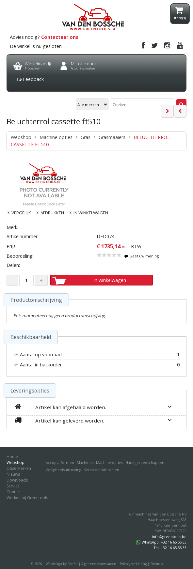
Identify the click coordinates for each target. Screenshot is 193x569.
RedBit (73, 563)
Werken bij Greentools (27, 497)
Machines (85, 462)
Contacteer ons (59, 37)
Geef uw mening (141, 256)
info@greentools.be (169, 536)
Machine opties (56, 137)
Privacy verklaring (133, 563)
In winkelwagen (109, 280)
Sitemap (156, 563)
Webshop (21, 137)
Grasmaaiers (112, 137)
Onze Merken (19, 468)
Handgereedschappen (144, 462)
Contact (14, 492)
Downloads (17, 480)
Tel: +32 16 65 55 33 (170, 547)
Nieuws (13, 474)
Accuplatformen (60, 462)
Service (13, 486)
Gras (85, 137)
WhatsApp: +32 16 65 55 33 (161, 542)
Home (12, 456)
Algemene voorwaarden (98, 563)
